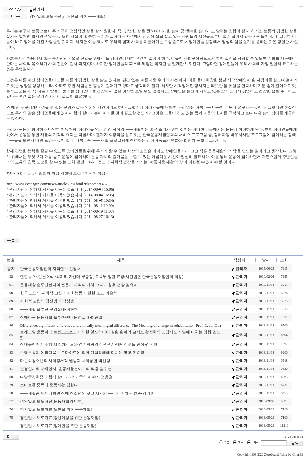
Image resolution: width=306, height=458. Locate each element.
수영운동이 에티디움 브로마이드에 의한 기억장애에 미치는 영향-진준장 (82, 352)
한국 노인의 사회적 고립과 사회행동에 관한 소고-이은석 (68, 293)
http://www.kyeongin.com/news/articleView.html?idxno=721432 (56, 184)
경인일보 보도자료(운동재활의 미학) (51, 401)
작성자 (239, 260)
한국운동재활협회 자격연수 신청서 (50, 268)
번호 (11, 260)
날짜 (266, 260)
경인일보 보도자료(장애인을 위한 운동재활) (58, 425)
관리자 (38, 9)
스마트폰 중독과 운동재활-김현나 (49, 385)
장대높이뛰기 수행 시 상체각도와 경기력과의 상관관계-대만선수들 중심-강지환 (88, 344)
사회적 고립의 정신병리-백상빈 (47, 301)
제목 (121, 260)
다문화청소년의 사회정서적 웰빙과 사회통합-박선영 (65, 360)
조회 (284, 260)
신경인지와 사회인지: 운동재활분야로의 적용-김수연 (65, 369)
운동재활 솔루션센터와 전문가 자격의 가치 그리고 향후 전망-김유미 (79, 285)
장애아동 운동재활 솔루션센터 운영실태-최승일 (61, 317)
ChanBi (297, 454)
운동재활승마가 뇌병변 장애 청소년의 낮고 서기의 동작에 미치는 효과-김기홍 (87, 393)
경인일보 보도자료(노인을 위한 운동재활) (56, 409)
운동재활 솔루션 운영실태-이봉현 (49, 309)
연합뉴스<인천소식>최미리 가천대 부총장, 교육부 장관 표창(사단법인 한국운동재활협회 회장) (101, 276)
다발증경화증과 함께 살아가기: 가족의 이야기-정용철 (66, 377)
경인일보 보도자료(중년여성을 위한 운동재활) (60, 417)
